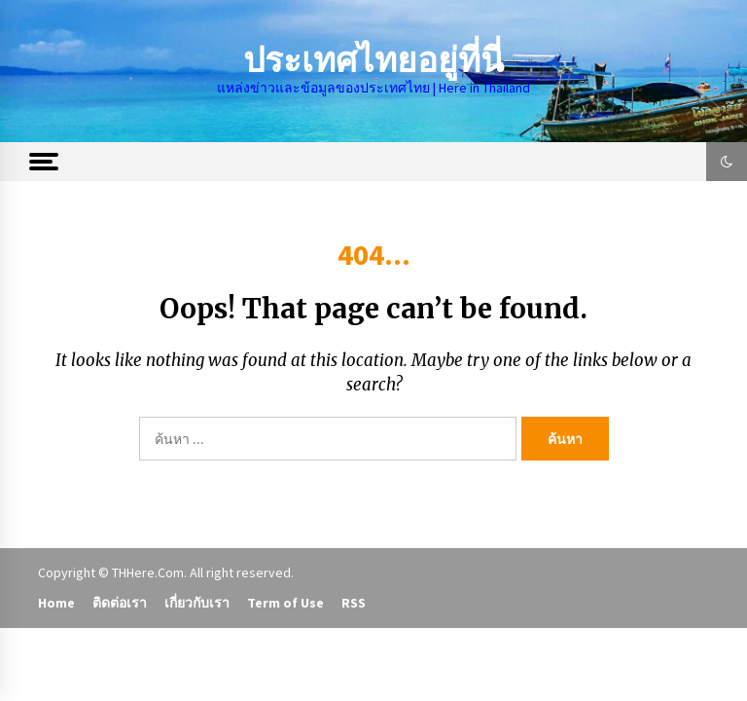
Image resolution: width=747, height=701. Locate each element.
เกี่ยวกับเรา (197, 602)
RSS (353, 602)
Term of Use (285, 602)
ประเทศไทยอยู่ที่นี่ (373, 61)
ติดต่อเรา (119, 602)
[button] (726, 161)
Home (56, 602)
